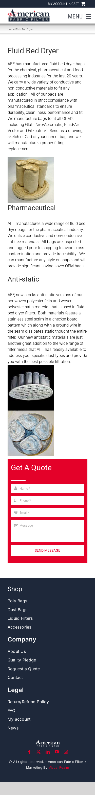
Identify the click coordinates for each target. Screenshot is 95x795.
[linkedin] (48, 752)
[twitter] (38, 752)
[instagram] (66, 752)
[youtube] (57, 752)
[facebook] (29, 752)
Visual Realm (59, 767)
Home (11, 29)
